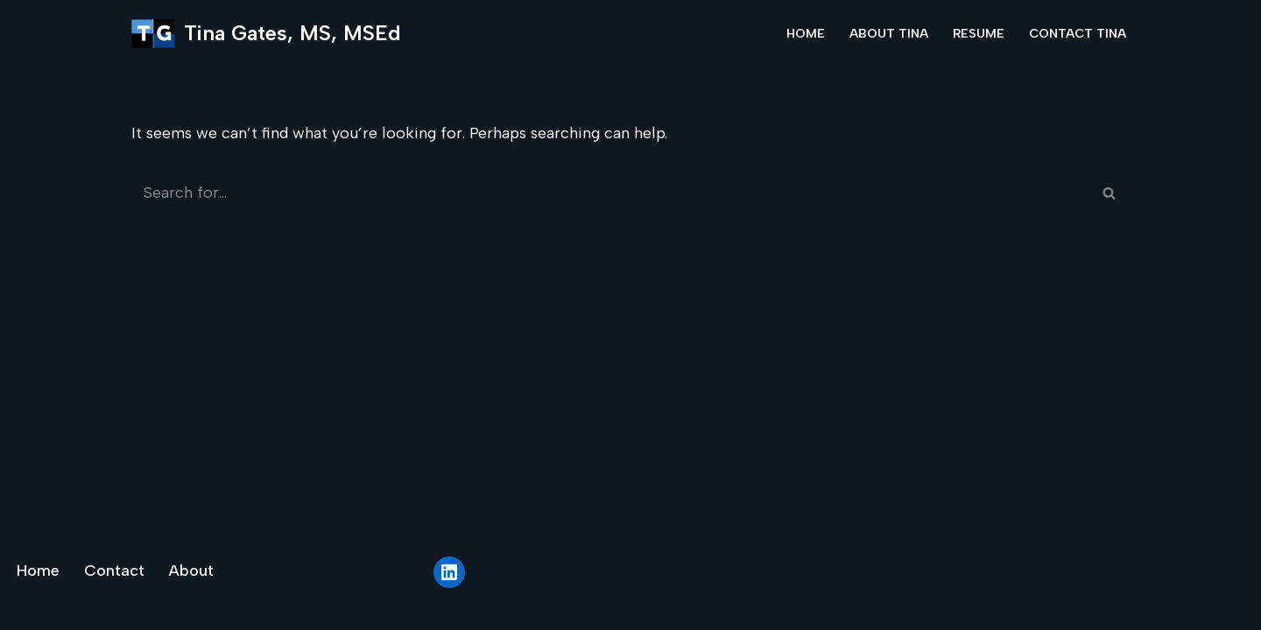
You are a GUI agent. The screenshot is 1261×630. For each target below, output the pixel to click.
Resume (978, 33)
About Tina (888, 33)
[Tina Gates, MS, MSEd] (266, 34)
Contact (114, 570)
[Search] (610, 192)
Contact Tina (1077, 33)
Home (805, 33)
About (191, 570)
